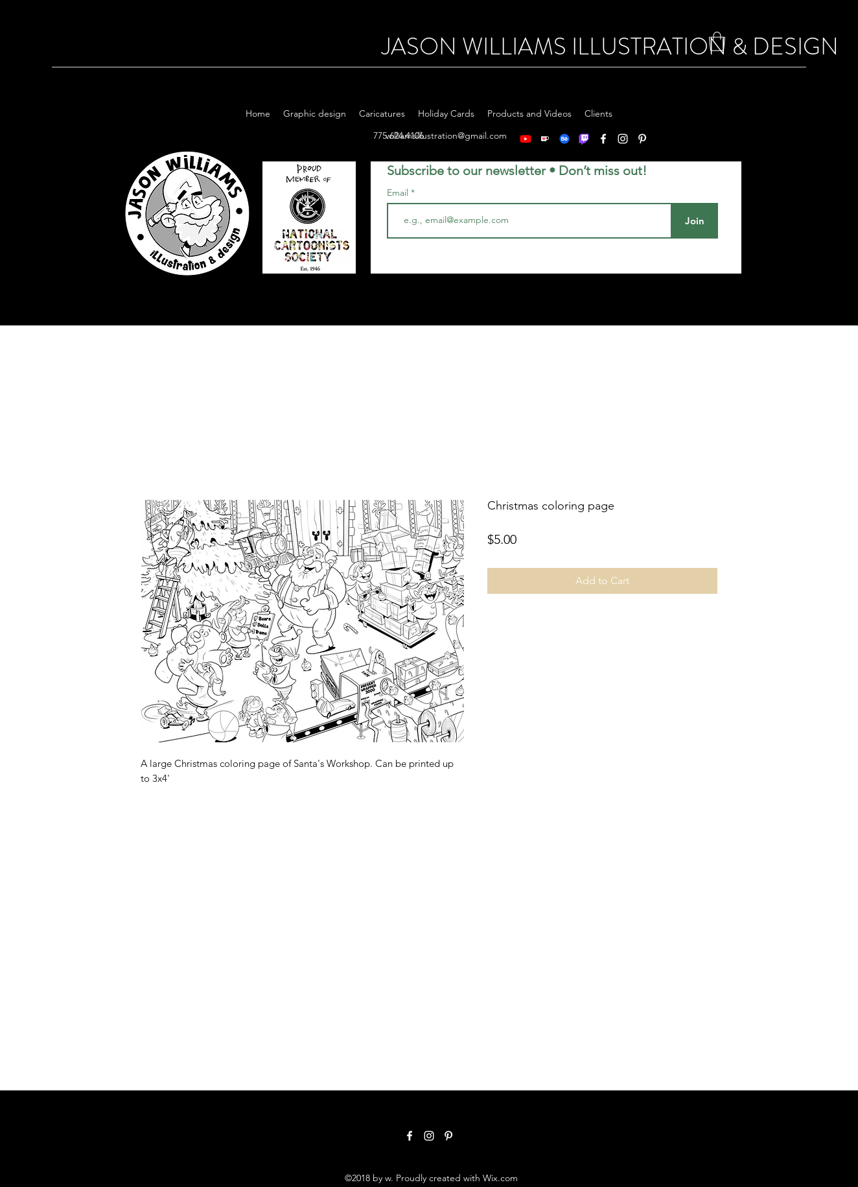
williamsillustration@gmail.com (446, 135)
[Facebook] (409, 1135)
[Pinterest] (448, 1135)
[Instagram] (429, 1135)
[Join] (694, 221)
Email (399, 192)
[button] (717, 41)
